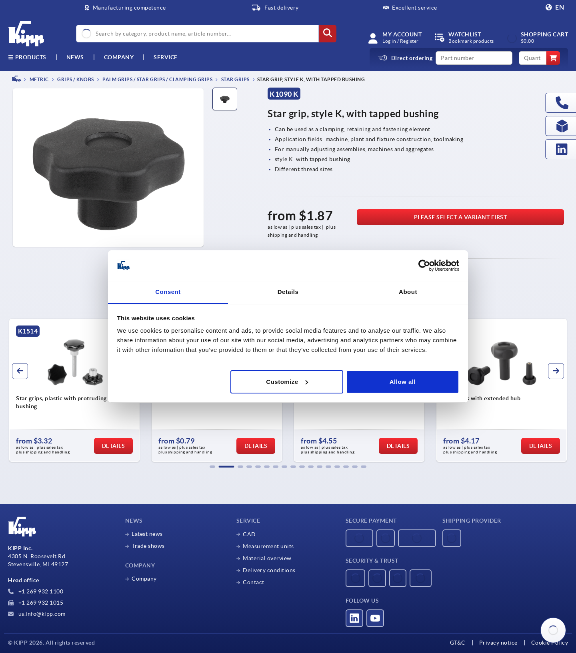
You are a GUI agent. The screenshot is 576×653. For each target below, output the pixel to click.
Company (119, 57)
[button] (212, 466)
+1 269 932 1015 (35, 602)
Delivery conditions (269, 570)
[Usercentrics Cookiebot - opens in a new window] (424, 266)
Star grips (235, 79)
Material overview (267, 558)
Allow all (403, 381)
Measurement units (268, 546)
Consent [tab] (168, 291)
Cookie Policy (549, 642)
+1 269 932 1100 (35, 591)
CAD (249, 534)
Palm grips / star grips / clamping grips (157, 79)
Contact (253, 582)
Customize (287, 381)
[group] (74, 390)
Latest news (147, 534)
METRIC (38, 79)
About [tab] (408, 291)
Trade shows (148, 546)
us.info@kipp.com (37, 614)
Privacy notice (498, 642)
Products (27, 57)
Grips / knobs (75, 79)
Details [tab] (288, 291)
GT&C (458, 642)
